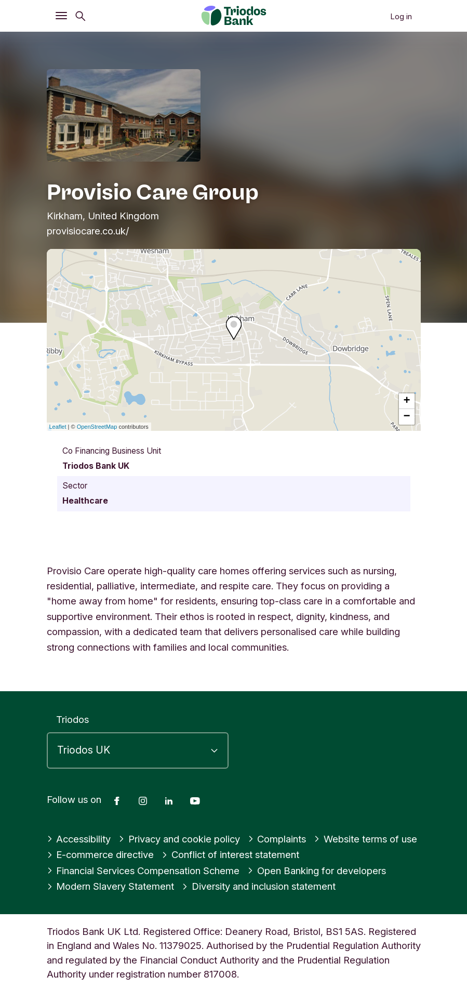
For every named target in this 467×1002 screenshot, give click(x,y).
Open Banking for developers (316, 870)
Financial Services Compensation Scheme (143, 870)
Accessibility (79, 839)
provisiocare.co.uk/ (88, 230)
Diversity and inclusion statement (259, 886)
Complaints (277, 839)
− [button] (406, 417)
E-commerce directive (100, 854)
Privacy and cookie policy (179, 839)
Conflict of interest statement (230, 854)
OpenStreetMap (97, 427)
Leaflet (57, 427)
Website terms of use (365, 839)
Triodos (72, 719)
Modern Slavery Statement (111, 886)
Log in (401, 16)
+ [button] (406, 401)
